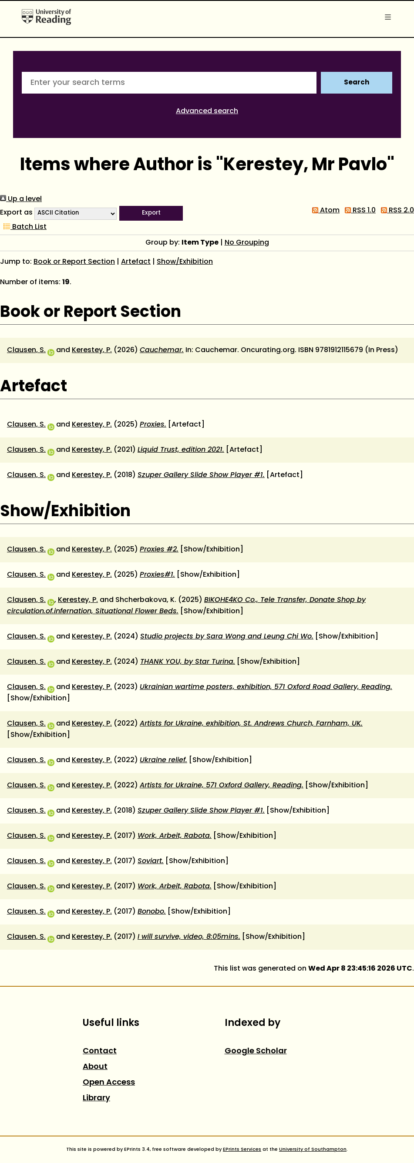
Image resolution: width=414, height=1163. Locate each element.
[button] (151, 213)
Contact (100, 1051)
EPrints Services (242, 1149)
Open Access (109, 1082)
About (95, 1067)
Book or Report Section (74, 262)
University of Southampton (313, 1149)
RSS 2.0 (395, 210)
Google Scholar (256, 1051)
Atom (324, 210)
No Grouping (247, 243)
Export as (16, 212)
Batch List (23, 227)
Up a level (21, 199)
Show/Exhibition (185, 262)
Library (96, 1098)
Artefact (136, 262)
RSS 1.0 (358, 210)
